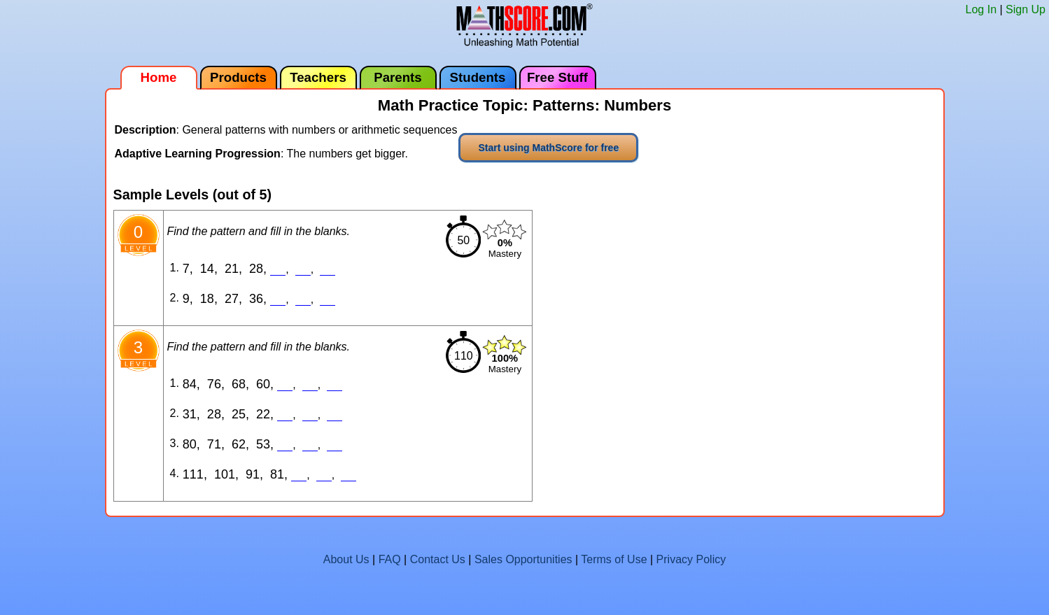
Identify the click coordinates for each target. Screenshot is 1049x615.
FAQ (390, 559)
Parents (397, 77)
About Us (346, 559)
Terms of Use (614, 559)
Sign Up (1026, 9)
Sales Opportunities (523, 559)
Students (478, 77)
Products (238, 77)
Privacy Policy (691, 559)
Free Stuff (557, 77)
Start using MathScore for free (548, 147)
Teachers (318, 77)
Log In (981, 9)
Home (159, 77)
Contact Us (437, 559)
